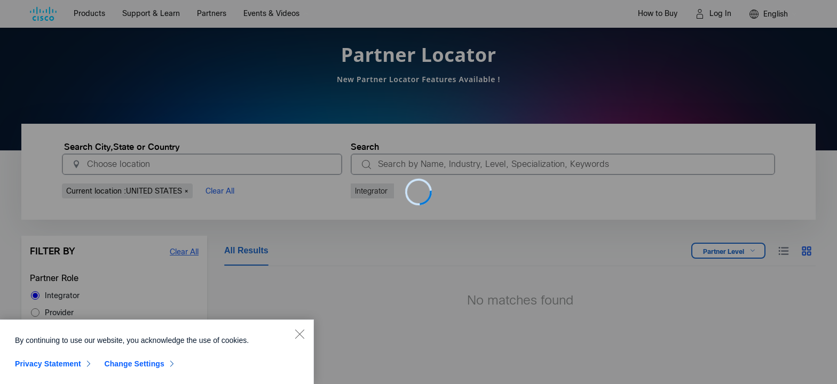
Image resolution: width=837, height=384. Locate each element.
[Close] (299, 337)
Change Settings (134, 367)
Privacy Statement (48, 367)
